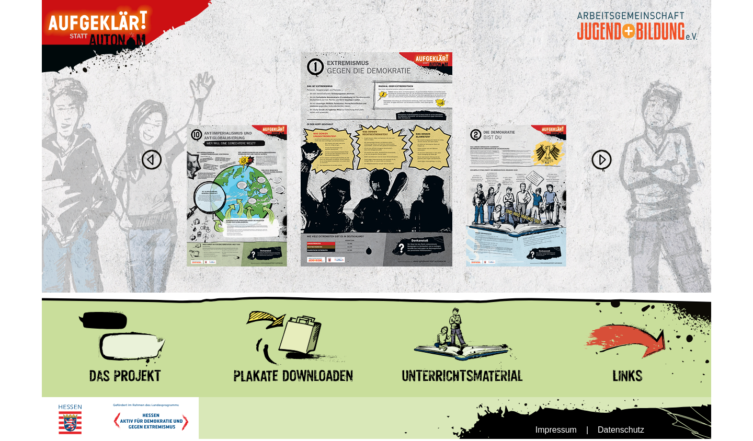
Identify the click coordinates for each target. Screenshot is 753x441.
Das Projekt (63, 297)
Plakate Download (243, 297)
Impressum (556, 429)
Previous (152, 160)
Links (553, 297)
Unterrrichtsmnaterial (415, 297)
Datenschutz (621, 429)
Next (601, 160)
